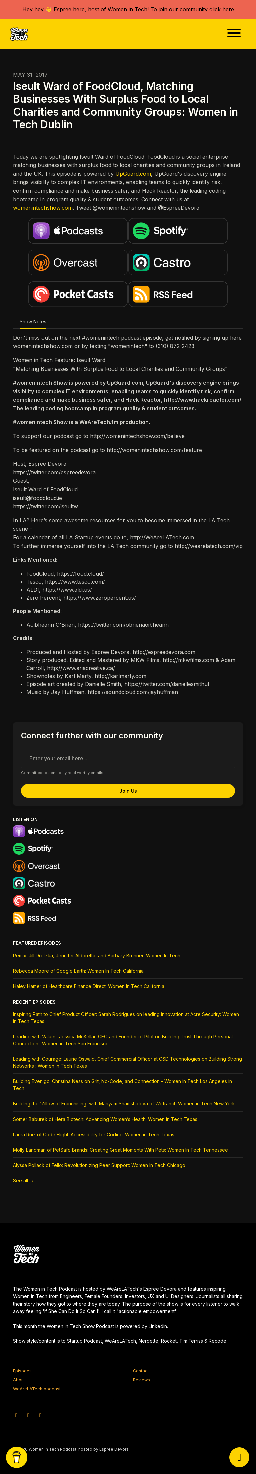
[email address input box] (128, 758)
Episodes (22, 1370)
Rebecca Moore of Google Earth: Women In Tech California (78, 971)
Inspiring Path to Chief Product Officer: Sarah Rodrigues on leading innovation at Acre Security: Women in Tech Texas (126, 1017)
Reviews (141, 1379)
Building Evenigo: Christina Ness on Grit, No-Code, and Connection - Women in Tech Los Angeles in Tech (122, 1084)
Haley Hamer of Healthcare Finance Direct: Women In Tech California (88, 986)
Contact (141, 1370)
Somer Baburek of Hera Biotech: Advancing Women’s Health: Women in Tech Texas (105, 1119)
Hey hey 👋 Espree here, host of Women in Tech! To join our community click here (128, 9)
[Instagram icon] (28, 1415)
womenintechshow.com (43, 207)
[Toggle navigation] (234, 34)
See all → (23, 1180)
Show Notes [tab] (33, 321)
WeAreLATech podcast (37, 1388)
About (19, 1379)
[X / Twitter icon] (16, 1415)
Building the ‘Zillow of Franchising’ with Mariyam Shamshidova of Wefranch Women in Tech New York (124, 1104)
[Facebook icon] (40, 1415)
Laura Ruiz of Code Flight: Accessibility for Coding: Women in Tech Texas (93, 1134)
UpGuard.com (133, 173)
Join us (128, 791)
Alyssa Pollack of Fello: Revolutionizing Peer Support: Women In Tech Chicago (99, 1165)
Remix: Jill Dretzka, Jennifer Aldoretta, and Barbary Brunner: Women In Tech (96, 955)
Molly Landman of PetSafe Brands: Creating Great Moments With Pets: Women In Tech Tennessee (120, 1150)
